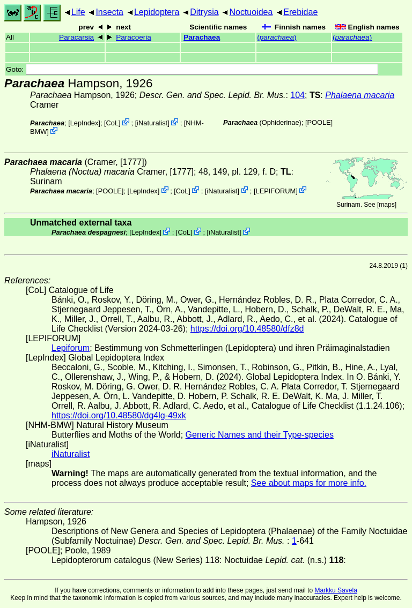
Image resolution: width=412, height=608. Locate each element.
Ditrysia (204, 12)
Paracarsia (76, 37)
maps (386, 204)
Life (78, 12)
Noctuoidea (251, 12)
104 (297, 95)
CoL (112, 123)
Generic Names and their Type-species (260, 434)
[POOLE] (319, 122)
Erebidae (300, 12)
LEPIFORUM (276, 190)
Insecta (109, 12)
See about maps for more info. (308, 482)
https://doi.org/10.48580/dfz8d (247, 328)
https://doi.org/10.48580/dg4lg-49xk (119, 415)
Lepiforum (71, 347)
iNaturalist (152, 123)
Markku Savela (335, 590)
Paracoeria (133, 37)
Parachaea (201, 37)
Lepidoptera (157, 12)
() (276, 37)
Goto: (192, 69)
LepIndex (84, 123)
